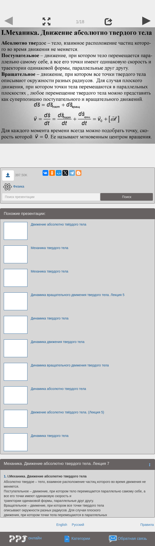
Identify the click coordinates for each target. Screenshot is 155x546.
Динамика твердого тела (49, 318)
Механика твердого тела (49, 248)
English (61, 525)
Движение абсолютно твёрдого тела (58, 224)
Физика (13, 186)
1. (5, 476)
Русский (78, 525)
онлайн (35, 538)
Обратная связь (132, 538)
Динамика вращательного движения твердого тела (70, 365)
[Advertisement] (77, 7)
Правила (147, 525)
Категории (80, 538)
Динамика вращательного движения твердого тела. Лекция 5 (77, 295)
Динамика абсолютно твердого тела (58, 389)
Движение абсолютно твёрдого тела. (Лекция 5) (67, 412)
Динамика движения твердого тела (57, 342)
